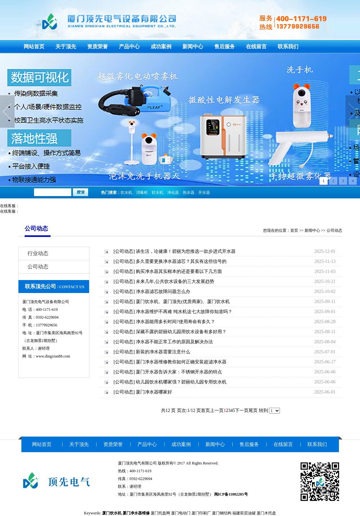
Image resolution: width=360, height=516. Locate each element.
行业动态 (38, 253)
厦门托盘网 (160, 513)
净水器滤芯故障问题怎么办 (163, 291)
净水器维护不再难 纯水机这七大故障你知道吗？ (184, 311)
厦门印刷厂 (201, 513)
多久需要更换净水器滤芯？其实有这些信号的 (181, 261)
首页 (294, 230)
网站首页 (34, 46)
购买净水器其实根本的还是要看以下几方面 (179, 271)
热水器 (188, 192)
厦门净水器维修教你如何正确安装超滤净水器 (181, 361)
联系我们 (288, 46)
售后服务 (224, 46)
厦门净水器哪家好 (154, 392)
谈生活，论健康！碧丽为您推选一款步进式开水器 (186, 251)
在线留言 (256, 46)
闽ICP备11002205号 (231, 494)
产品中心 (129, 46)
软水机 (157, 192)
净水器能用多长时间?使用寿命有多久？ (175, 321)
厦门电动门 (181, 513)
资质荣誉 (97, 46)
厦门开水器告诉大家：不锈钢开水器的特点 (179, 371)
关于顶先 (65, 46)
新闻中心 (192, 46)
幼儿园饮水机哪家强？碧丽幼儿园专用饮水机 (181, 382)
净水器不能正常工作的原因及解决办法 (174, 341)
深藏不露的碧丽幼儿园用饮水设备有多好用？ (181, 331)
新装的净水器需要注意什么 (163, 351)
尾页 (253, 410)
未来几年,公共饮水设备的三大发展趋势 (175, 281)
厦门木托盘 (266, 513)
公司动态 (334, 230)
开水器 (204, 192)
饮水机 (126, 192)
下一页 (242, 410)
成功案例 (161, 46)
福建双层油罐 (244, 513)
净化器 (173, 192)
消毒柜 (142, 192)
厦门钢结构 (221, 513)
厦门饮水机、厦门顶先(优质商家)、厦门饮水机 (182, 301)
